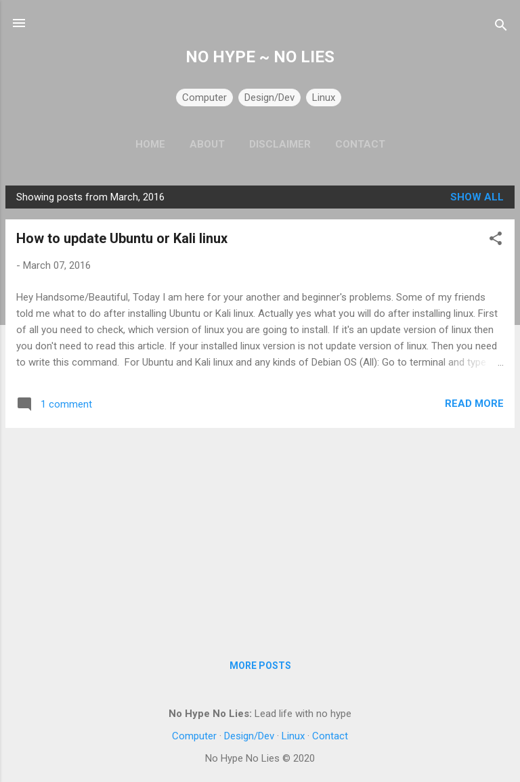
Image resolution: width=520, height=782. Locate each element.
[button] (496, 240)
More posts (260, 665)
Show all (477, 197)
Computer (204, 97)
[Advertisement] (260, 533)
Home (150, 144)
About (207, 144)
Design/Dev (269, 97)
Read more (474, 403)
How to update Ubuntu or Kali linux (122, 238)
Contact (360, 144)
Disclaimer (280, 144)
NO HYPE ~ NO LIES (260, 56)
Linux (323, 97)
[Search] (501, 27)
